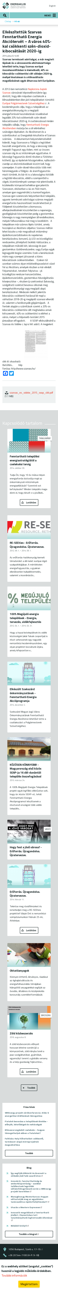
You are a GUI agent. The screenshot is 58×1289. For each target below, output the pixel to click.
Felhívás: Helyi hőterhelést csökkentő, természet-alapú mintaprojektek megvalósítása (24, 1141)
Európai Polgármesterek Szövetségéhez (24, 103)
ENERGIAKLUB (14, 5)
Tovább (31, 1087)
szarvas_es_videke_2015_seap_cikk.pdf (31, 392)
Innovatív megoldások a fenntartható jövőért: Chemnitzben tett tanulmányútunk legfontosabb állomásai (31, 1216)
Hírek (17, 21)
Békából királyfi (20, 1225)
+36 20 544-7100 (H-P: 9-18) (23, 1255)
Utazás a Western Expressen (27, 1207)
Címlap (8, 21)
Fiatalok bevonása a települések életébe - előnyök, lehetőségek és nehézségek (26, 1123)
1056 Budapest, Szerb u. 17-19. (25, 1249)
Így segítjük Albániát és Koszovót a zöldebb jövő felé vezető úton (28, 1174)
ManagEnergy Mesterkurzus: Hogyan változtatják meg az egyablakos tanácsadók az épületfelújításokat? (30, 1199)
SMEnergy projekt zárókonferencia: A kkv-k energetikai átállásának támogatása (27, 1114)
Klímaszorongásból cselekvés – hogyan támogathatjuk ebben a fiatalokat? (25, 1131)
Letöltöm (31, 502)
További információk (14, 1275)
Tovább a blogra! (29, 1234)
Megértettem (29, 1284)
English (52, 5)
